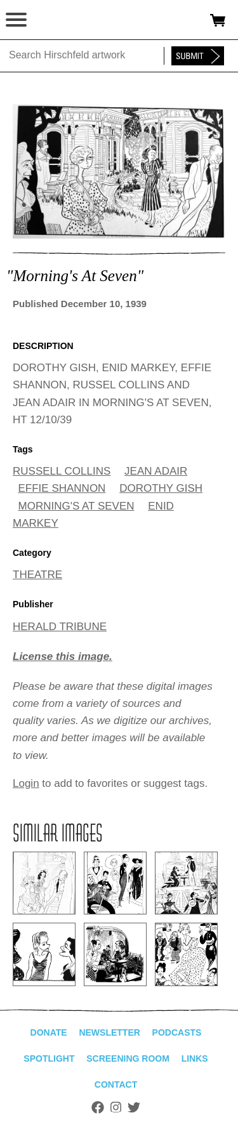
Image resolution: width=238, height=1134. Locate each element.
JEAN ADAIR (155, 471)
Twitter (134, 1107)
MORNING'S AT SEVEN (76, 506)
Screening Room (127, 1058)
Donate (48, 1032)
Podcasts (177, 1032)
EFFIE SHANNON (62, 488)
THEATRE (37, 575)
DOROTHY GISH (160, 488)
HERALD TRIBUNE (60, 627)
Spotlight (48, 1058)
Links (195, 1058)
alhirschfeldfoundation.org (54, 20)
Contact (116, 1084)
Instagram (115, 1107)
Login (26, 783)
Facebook (97, 1107)
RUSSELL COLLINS (61, 471)
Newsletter (109, 1032)
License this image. (62, 656)
